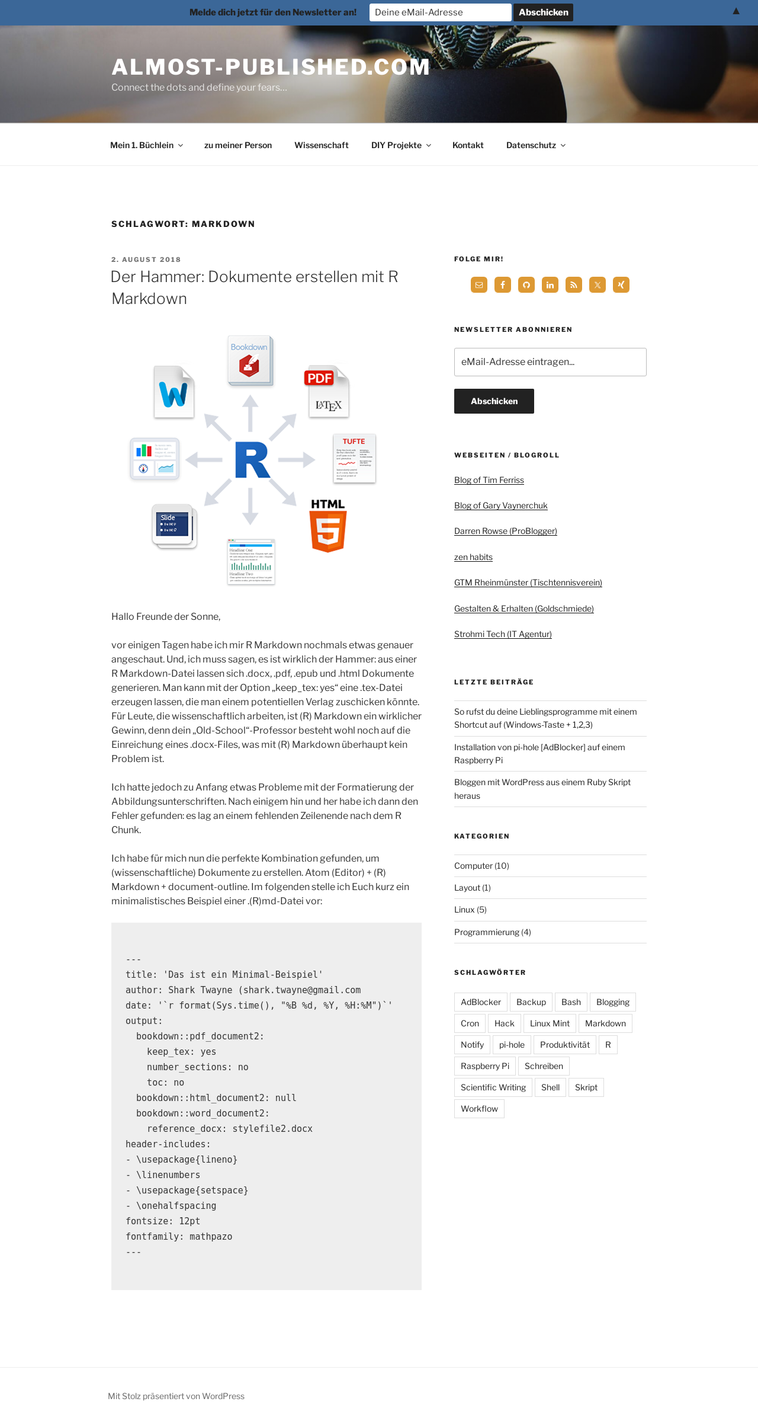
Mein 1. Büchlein (147, 145)
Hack (504, 1023)
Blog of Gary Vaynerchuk (501, 505)
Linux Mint (550, 1023)
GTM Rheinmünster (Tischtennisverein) (528, 582)
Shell (550, 1087)
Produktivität (565, 1044)
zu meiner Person (238, 145)
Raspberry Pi (485, 1066)
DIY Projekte (402, 145)
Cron (470, 1023)
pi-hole (512, 1044)
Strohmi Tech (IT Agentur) (503, 634)
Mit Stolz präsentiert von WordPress (176, 1396)
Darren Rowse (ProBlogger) (505, 531)
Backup (531, 1002)
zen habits (473, 557)
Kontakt (468, 145)
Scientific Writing (493, 1087)
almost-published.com (271, 67)
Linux (464, 909)
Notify (472, 1044)
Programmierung (486, 932)
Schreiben (544, 1066)
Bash (571, 1002)
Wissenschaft (321, 145)
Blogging (612, 1002)
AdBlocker (481, 1002)
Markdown (605, 1023)
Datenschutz (536, 145)
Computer (473, 865)
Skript (586, 1087)
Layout (467, 887)
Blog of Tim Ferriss (489, 480)
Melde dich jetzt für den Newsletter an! (273, 12)
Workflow (479, 1108)
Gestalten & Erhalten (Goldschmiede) (524, 608)
